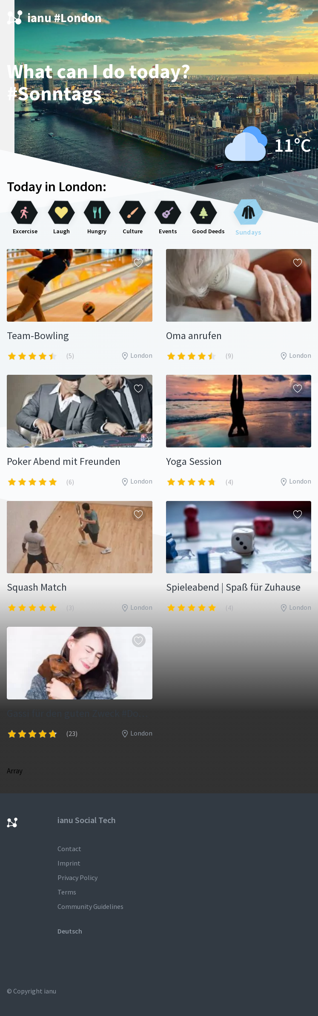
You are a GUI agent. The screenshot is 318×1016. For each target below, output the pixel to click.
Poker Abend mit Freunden (63, 461)
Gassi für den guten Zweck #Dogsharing (79, 713)
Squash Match (37, 587)
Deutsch (69, 931)
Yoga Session (194, 461)
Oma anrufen (194, 335)
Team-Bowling (38, 335)
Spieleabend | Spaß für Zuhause (233, 587)
